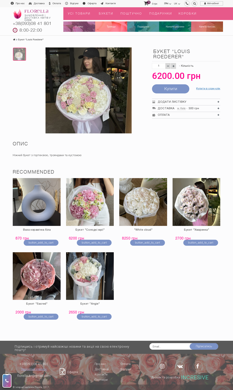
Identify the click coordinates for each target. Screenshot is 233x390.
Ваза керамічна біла (37, 230)
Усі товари (79, 13)
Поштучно (131, 13)
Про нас (20, 4)
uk (175, 4)
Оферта (92, 4)
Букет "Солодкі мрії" (90, 230)
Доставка (39, 4)
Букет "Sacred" (37, 304)
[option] (19, 54)
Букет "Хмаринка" (196, 230)
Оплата (56, 4)
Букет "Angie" (90, 304)
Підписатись (204, 346)
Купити (170, 89)
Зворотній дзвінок (34, 369)
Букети (106, 13)
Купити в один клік (208, 88)
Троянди (111, 26)
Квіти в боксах (207, 26)
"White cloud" (143, 230)
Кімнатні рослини (175, 26)
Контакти (111, 4)
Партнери (101, 379)
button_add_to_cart (41, 242)
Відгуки (74, 4)
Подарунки (160, 13)
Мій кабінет (213, 4)
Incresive (195, 377)
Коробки (188, 13)
